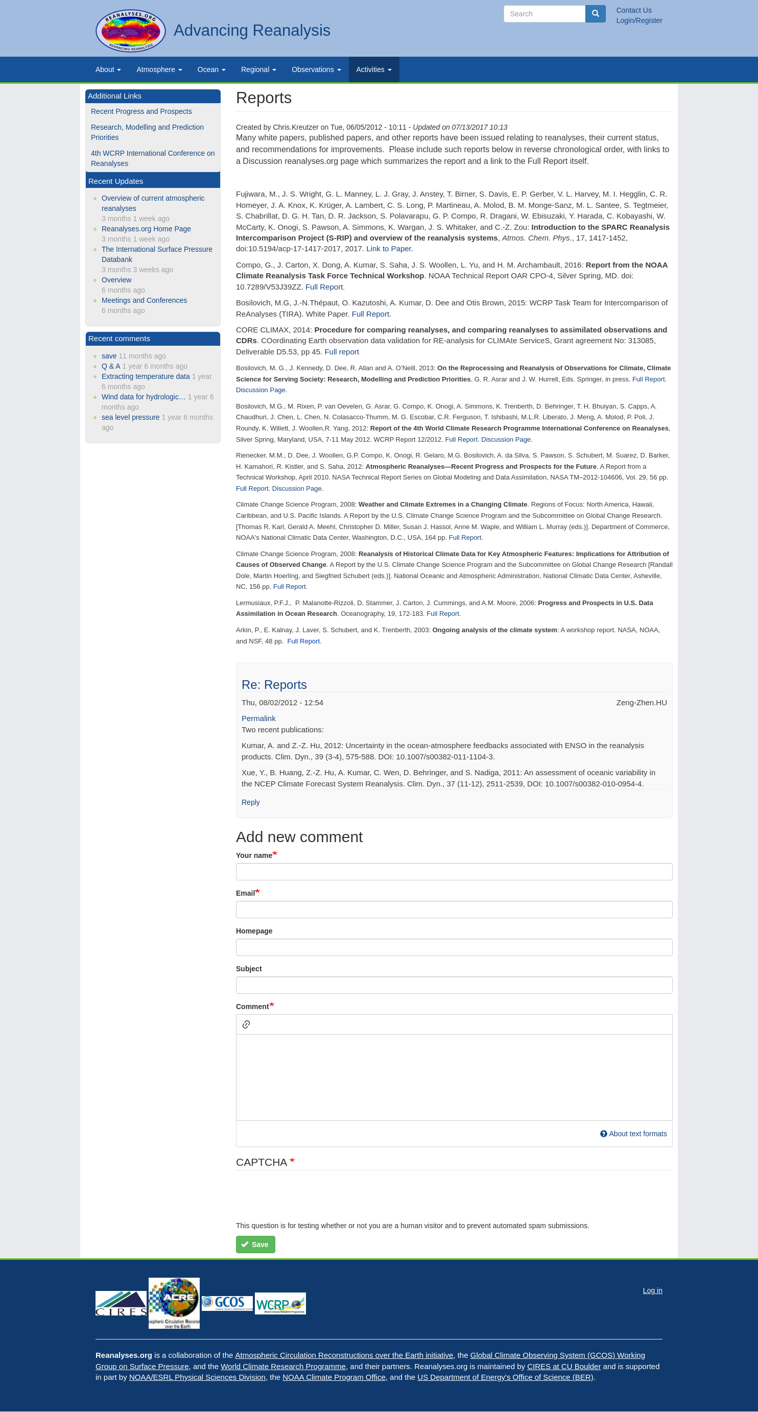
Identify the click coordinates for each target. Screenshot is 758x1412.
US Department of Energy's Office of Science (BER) (505, 1377)
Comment (252, 1006)
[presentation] (313, 1200)
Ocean (212, 69)
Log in (652, 1290)
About (108, 69)
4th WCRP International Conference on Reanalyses (153, 158)
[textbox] (454, 1077)
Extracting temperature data (146, 376)
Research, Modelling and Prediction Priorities (147, 132)
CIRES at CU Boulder (564, 1366)
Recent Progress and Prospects (141, 111)
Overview (116, 280)
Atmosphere (159, 69)
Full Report (324, 286)
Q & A (111, 366)
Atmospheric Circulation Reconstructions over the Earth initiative (344, 1355)
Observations (316, 69)
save (109, 356)
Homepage (254, 931)
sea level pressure (131, 417)
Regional (258, 69)
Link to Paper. (389, 248)
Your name (254, 855)
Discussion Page (261, 390)
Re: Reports (274, 684)
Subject (249, 969)
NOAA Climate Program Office (333, 1377)
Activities (374, 69)
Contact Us (634, 10)
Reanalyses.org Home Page (146, 229)
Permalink (259, 718)
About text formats (633, 1134)
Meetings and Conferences (144, 300)
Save (255, 1244)
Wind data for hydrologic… (144, 397)
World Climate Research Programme (283, 1366)
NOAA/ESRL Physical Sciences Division (197, 1377)
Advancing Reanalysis (252, 30)
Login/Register (639, 20)
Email (245, 893)
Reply (251, 802)
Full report (341, 351)
